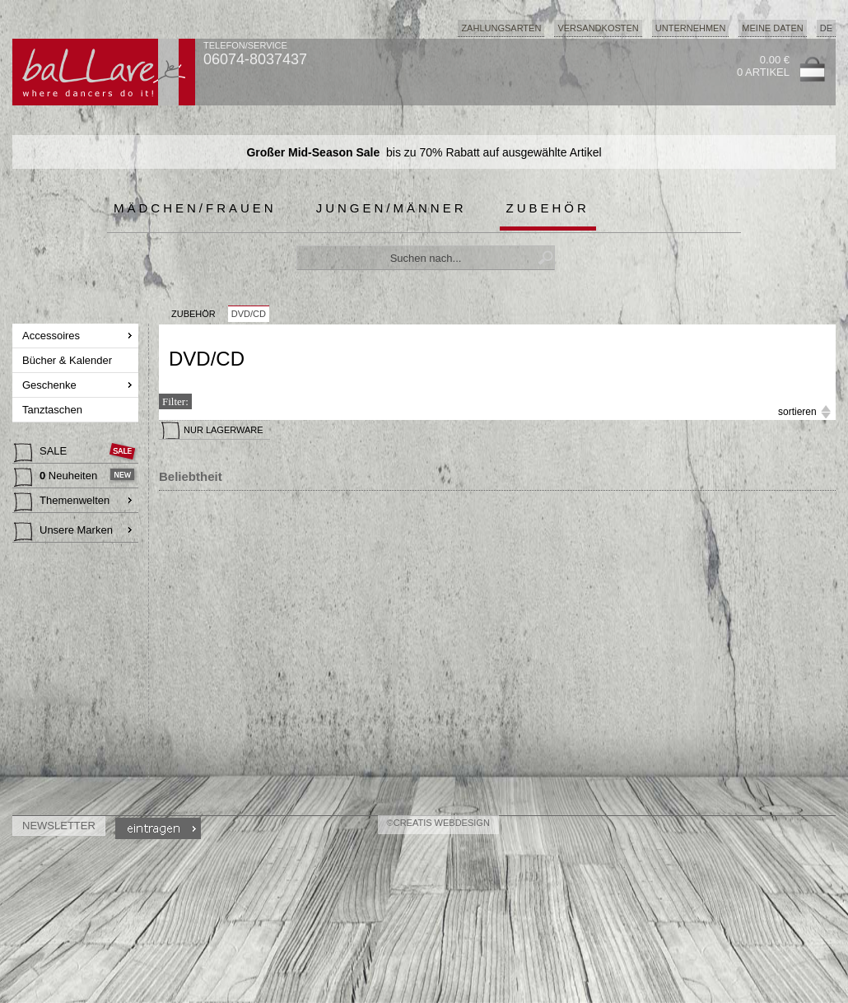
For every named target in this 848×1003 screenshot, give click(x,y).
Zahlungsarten (501, 28)
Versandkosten (597, 28)
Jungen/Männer (391, 208)
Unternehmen (690, 28)
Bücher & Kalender (68, 360)
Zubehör (547, 208)
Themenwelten (61, 502)
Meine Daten (772, 28)
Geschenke (50, 385)
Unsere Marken (63, 532)
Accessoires (52, 335)
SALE (42, 453)
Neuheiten (57, 478)
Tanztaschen (54, 410)
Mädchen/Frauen (195, 208)
